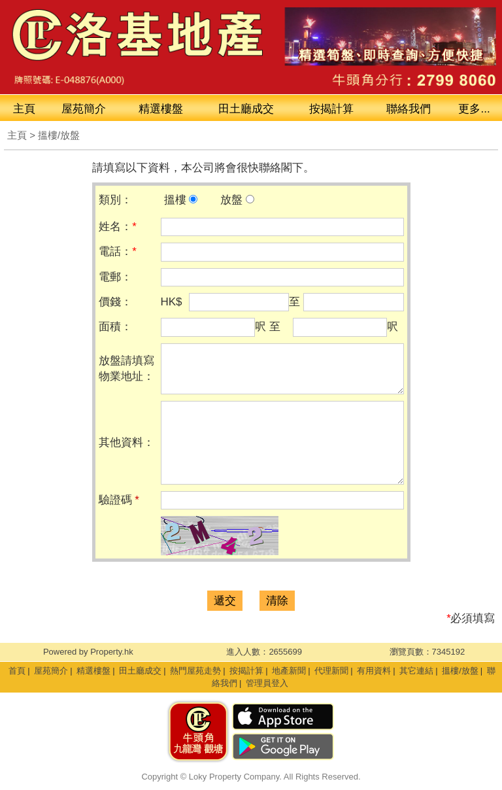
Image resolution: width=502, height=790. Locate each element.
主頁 (24, 109)
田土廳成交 (140, 671)
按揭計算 (331, 109)
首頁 (16, 671)
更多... (474, 109)
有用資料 (374, 671)
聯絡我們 (408, 109)
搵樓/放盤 (460, 671)
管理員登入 (267, 683)
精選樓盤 (161, 109)
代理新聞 (331, 671)
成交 (246, 109)
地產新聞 (289, 671)
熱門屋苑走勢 (195, 671)
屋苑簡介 (83, 109)
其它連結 (416, 671)
